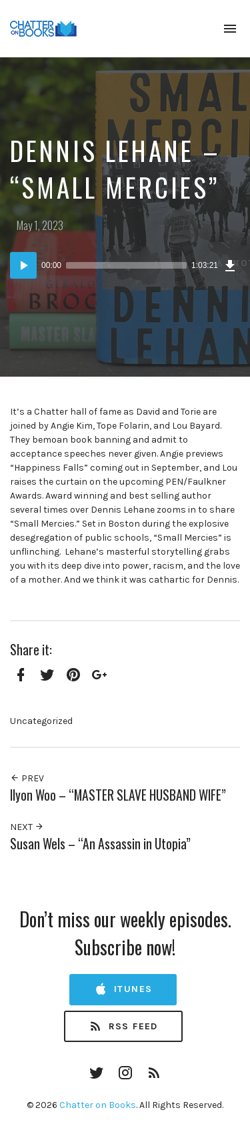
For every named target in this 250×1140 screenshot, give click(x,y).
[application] (125, 265)
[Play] (23, 265)
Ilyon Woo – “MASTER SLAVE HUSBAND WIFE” (118, 795)
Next (27, 827)
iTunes (123, 989)
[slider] (126, 265)
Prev (27, 778)
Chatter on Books (97, 1105)
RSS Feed (123, 1027)
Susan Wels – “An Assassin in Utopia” (100, 843)
